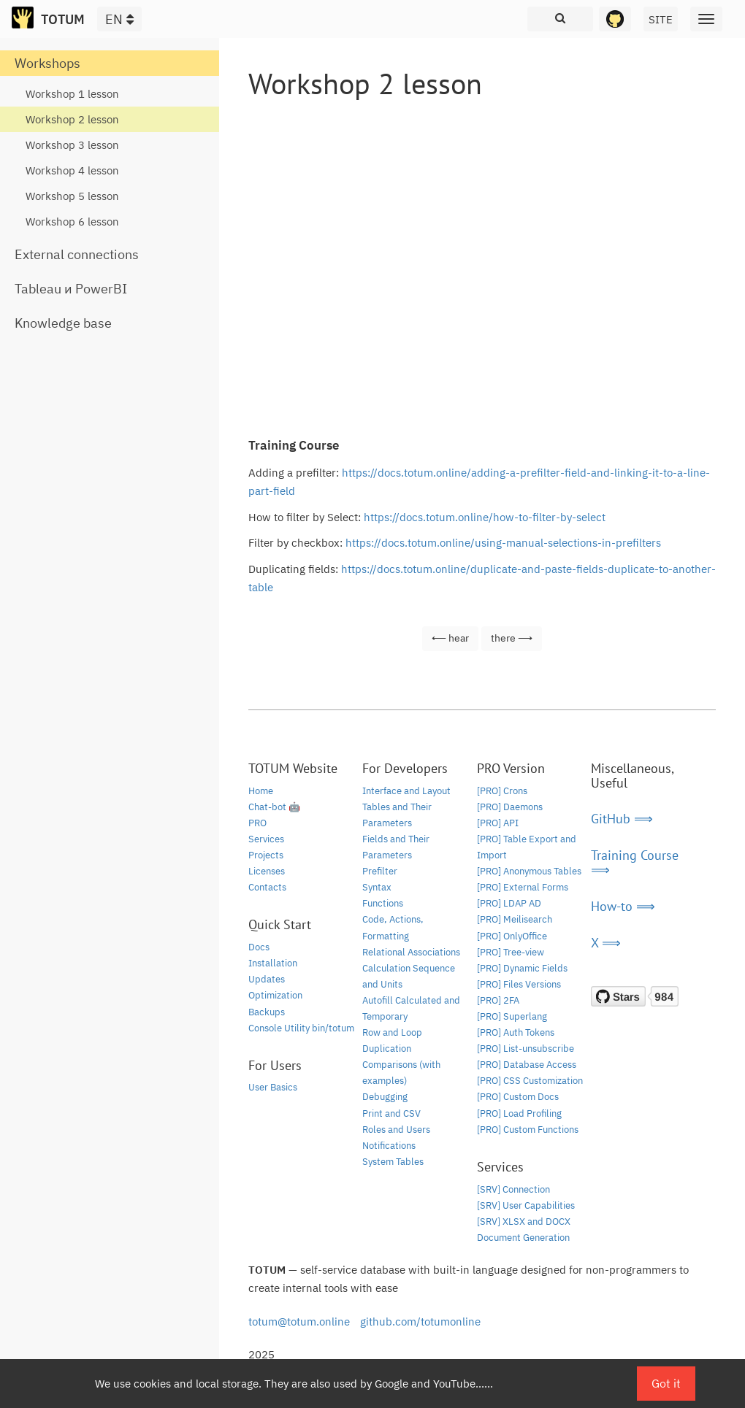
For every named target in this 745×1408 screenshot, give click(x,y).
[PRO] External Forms (522, 887)
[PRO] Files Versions (519, 984)
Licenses (266, 871)
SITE (661, 19)
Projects (265, 855)
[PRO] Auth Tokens (515, 1032)
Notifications (389, 1145)
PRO (257, 823)
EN (119, 19)
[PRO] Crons (502, 791)
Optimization (275, 995)
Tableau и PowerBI (71, 288)
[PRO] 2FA (498, 1000)
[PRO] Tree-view (510, 952)
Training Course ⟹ (635, 862)
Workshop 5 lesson (72, 196)
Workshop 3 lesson (72, 145)
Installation (272, 963)
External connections (77, 254)
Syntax (376, 887)
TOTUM (63, 19)
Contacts (267, 887)
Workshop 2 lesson (72, 119)
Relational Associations (411, 952)
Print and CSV (391, 1113)
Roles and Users (396, 1129)
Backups (266, 1012)
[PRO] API (498, 823)
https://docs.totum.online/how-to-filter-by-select (484, 517)
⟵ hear (450, 638)
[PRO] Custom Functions (527, 1129)
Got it (666, 1383)
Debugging (385, 1096)
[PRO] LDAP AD (509, 903)
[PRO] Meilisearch (514, 919)
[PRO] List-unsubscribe (525, 1048)
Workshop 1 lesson (72, 94)
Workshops (47, 63)
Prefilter (379, 871)
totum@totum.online (299, 1321)
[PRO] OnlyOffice (512, 936)
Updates (266, 979)
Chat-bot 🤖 (274, 807)
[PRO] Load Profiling (519, 1113)
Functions (382, 903)
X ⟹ (606, 942)
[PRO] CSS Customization (530, 1080)
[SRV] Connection (513, 1189)
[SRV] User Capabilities (526, 1205)
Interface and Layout (406, 791)
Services (266, 839)
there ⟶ (511, 638)
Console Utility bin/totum (301, 1028)
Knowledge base (63, 323)
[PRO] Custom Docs (518, 1096)
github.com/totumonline (420, 1321)
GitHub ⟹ (622, 818)
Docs (259, 947)
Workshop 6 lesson (72, 221)
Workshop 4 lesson (72, 170)
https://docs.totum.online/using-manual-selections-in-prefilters (503, 543)
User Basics (272, 1087)
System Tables (393, 1161)
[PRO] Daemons (510, 807)
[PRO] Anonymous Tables (529, 871)
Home (260, 791)
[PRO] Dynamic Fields (522, 968)
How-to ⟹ (623, 906)
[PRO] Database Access (526, 1064)
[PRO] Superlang (512, 1016)
